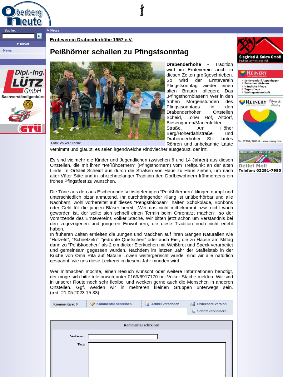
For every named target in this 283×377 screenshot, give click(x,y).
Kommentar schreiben (114, 304)
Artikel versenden (165, 304)
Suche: (10, 30)
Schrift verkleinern (211, 311)
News (7, 50)
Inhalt (23, 44)
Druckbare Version (211, 304)
